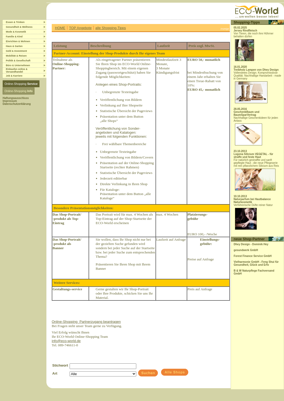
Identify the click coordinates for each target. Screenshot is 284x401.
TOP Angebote (80, 28)
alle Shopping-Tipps (110, 28)
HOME (60, 28)
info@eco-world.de (66, 341)
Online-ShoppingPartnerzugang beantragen (86, 322)
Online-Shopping (21, 83)
